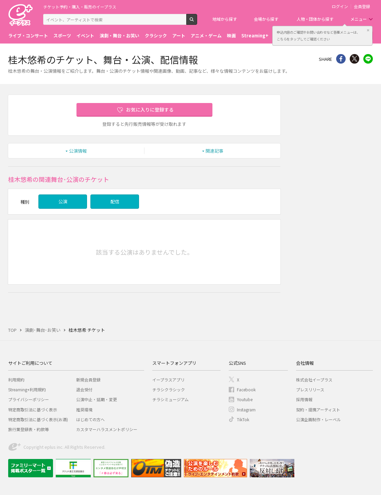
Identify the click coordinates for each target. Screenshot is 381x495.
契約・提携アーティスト (318, 409)
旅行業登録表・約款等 (28, 429)
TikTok (243, 419)
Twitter (354, 59)
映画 (231, 35)
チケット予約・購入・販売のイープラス (79, 7)
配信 (114, 201)
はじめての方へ (90, 419)
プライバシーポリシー (28, 399)
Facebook (246, 389)
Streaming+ (255, 35)
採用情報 (304, 399)
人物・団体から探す (315, 19)
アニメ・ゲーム (206, 35)
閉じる (368, 30)
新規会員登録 (88, 379)
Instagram (246, 409)
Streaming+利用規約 (27, 389)
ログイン (340, 6)
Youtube (245, 399)
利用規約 (16, 379)
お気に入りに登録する (150, 109)
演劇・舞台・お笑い (119, 35)
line (368, 59)
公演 (62, 201)
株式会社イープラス (314, 379)
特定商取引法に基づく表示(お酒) (38, 419)
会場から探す (266, 19)
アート (178, 35)
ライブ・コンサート (28, 35)
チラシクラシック (168, 389)
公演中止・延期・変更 (96, 399)
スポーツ (62, 35)
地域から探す (224, 19)
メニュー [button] (358, 19)
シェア (341, 59)
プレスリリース (310, 389)
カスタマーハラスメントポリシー (106, 429)
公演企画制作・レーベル (318, 419)
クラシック (156, 35)
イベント (85, 35)
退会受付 (84, 389)
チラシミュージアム (170, 399)
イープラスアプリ (168, 379)
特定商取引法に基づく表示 (32, 409)
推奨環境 (84, 409)
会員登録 (362, 6)
